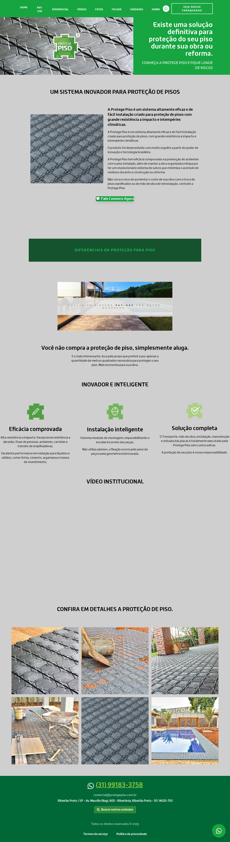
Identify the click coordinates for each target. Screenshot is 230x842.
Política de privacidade (131, 834)
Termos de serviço (95, 834)
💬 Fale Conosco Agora (115, 199)
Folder (116, 9)
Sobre (156, 9)
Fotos (99, 9)
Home (23, 7)
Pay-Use (39, 9)
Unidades (136, 9)
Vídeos (81, 9)
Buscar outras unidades (115, 809)
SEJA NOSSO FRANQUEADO (192, 8)
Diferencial (60, 9)
